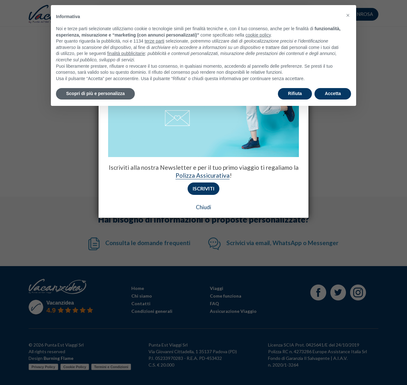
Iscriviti (203, 188)
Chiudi (203, 207)
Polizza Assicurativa (203, 175)
